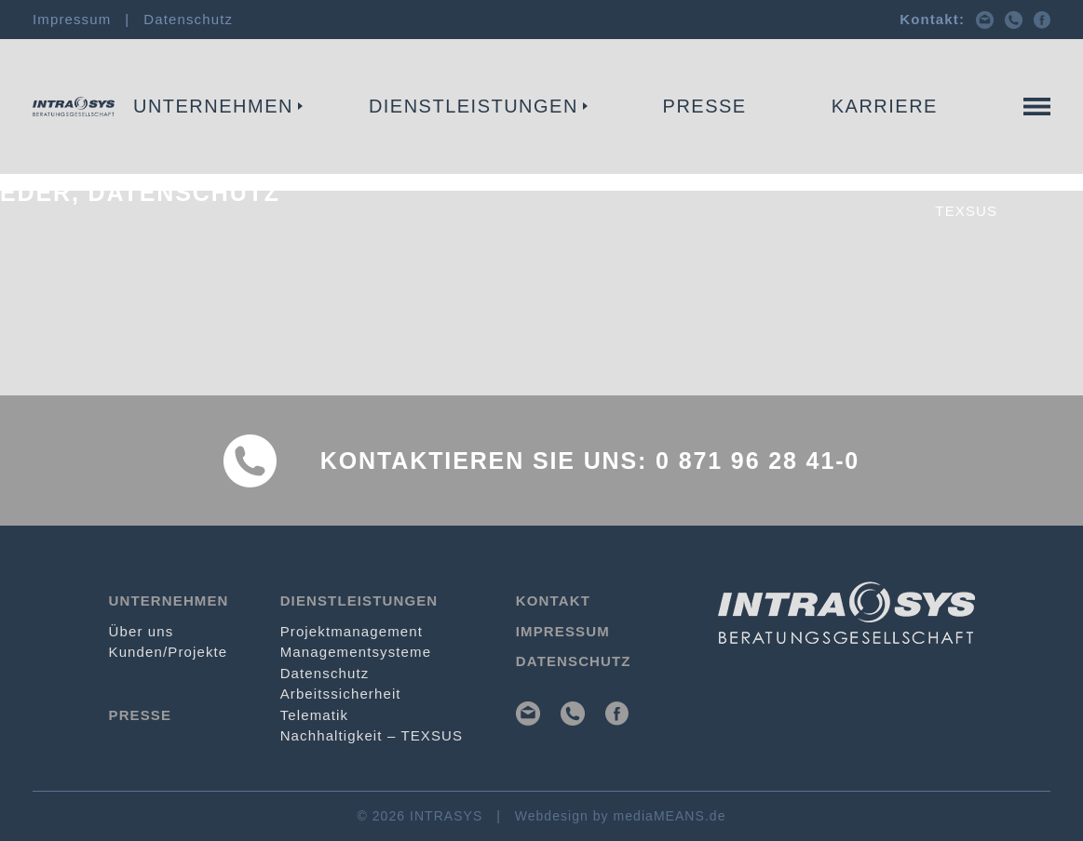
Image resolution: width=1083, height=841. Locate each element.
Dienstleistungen (473, 106)
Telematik (791, 136)
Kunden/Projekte (168, 652)
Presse (705, 106)
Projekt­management (97, 136)
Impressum (72, 19)
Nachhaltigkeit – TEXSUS (372, 735)
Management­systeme (356, 652)
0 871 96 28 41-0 (758, 460)
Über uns (141, 631)
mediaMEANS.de (670, 815)
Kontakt (1013, 136)
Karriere (885, 106)
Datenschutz (188, 19)
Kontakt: (932, 19)
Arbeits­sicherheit (340, 693)
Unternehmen (213, 106)
